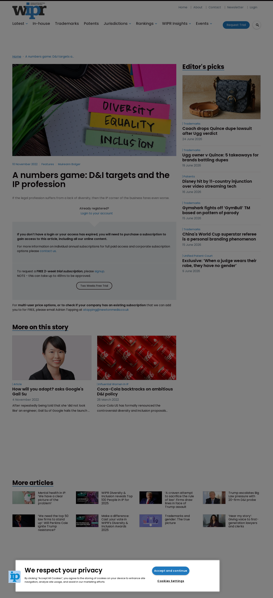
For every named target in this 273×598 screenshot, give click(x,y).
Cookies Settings (170, 581)
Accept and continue (170, 571)
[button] (15, 577)
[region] (117, 576)
